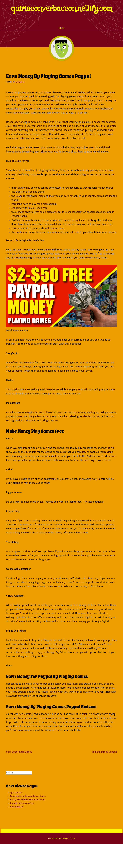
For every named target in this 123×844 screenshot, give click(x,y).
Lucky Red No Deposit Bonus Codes (27, 799)
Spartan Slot (16, 792)
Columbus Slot (17, 806)
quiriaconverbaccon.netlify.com (61, 8)
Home (61, 28)
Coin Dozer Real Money (19, 751)
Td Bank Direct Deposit (104, 751)
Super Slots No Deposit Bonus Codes (28, 796)
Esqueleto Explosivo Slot (22, 803)
